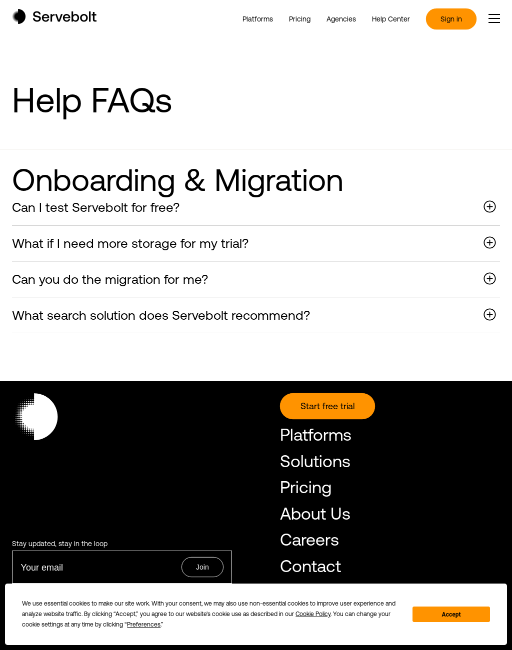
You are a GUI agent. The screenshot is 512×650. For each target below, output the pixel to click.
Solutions (315, 461)
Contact (310, 566)
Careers (309, 539)
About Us (315, 513)
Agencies (341, 19)
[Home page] (54, 20)
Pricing (299, 19)
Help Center (391, 19)
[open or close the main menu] (494, 18)
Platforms (257, 19)
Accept (451, 614)
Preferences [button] (143, 624)
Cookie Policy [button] (313, 614)
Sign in (451, 19)
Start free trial (327, 406)
